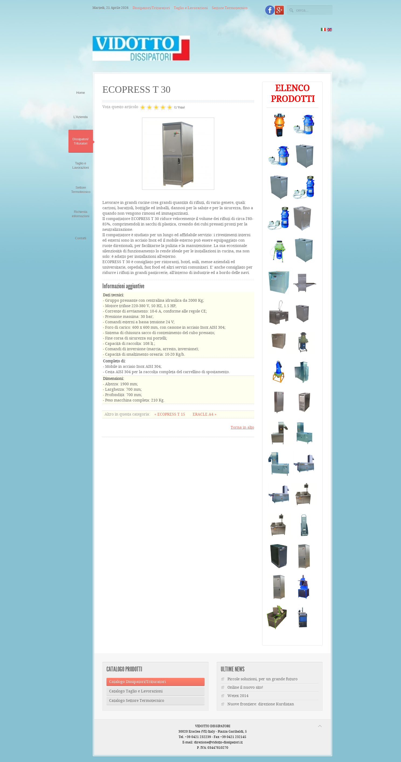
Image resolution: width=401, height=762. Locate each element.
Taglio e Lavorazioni (191, 8)
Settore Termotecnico (230, 8)
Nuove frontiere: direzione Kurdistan (260, 704)
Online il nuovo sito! (245, 687)
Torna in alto (242, 428)
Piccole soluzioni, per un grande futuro (262, 679)
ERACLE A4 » (204, 414)
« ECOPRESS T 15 (170, 414)
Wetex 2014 (237, 696)
